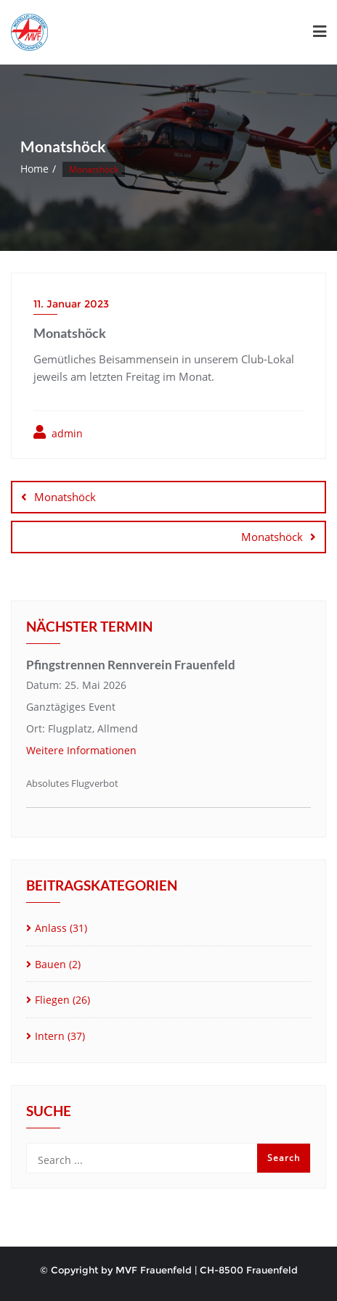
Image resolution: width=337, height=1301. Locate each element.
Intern (50, 1036)
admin (58, 432)
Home (34, 168)
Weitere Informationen (81, 750)
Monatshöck (65, 497)
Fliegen (52, 1000)
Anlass (51, 928)
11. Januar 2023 (71, 303)
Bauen (50, 964)
